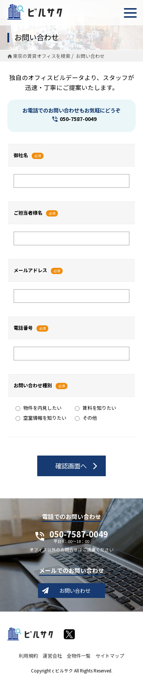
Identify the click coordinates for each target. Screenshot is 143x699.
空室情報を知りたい (40, 417)
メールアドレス (30, 270)
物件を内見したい (38, 407)
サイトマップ (109, 655)
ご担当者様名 (28, 212)
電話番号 (23, 327)
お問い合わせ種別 (33, 385)
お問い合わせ (74, 590)
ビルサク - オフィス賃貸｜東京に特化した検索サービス (34, 12)
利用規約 (28, 655)
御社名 (21, 155)
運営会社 (52, 655)
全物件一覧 (79, 655)
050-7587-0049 (78, 118)
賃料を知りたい (95, 407)
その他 (86, 417)
